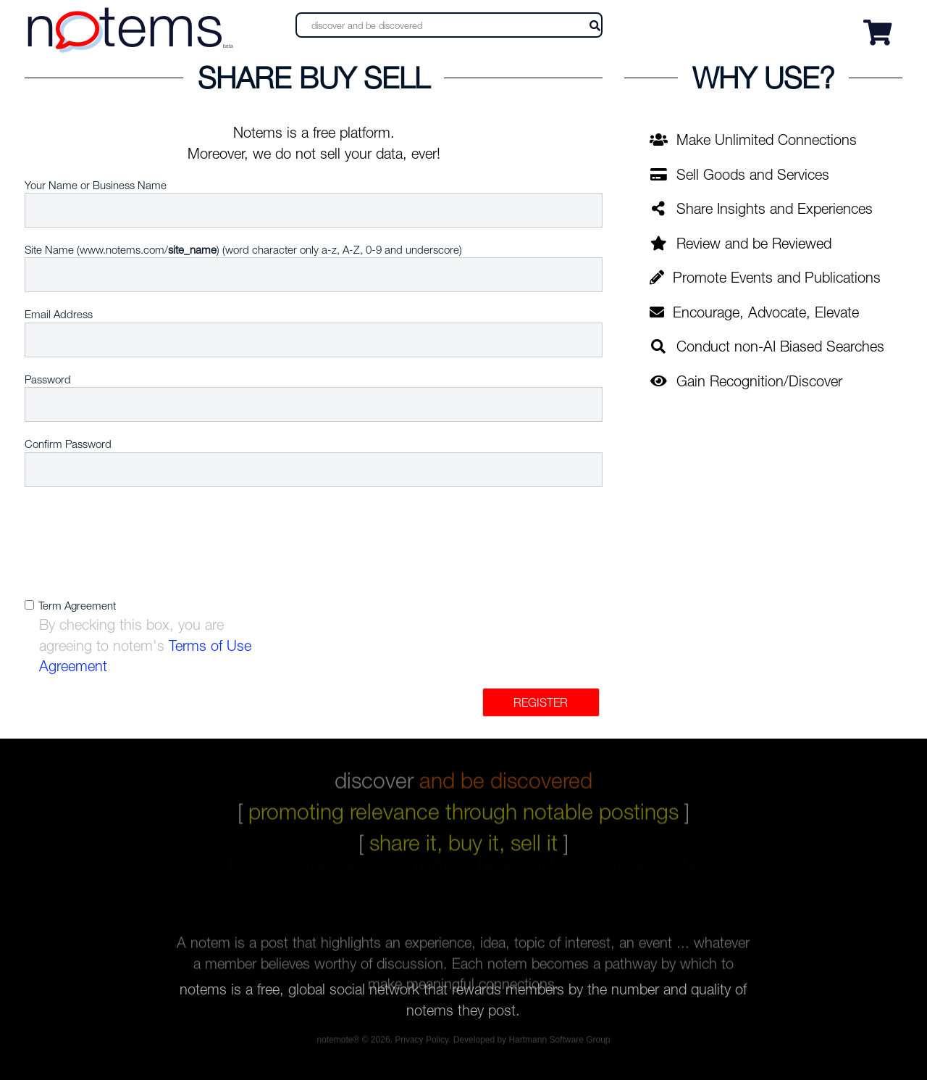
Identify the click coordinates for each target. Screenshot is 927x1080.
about (368, 875)
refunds (615, 875)
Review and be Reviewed (740, 243)
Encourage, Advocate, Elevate (754, 312)
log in (250, 875)
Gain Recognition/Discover (746, 381)
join (308, 875)
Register (540, 702)
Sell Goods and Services (739, 174)
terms (434, 875)
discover (463, 774)
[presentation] (337, 544)
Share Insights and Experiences (761, 208)
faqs (495, 875)
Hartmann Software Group (559, 1042)
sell (549, 875)
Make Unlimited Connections (753, 139)
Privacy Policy (421, 1042)
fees (681, 875)
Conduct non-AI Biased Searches (767, 346)
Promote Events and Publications (765, 277)
